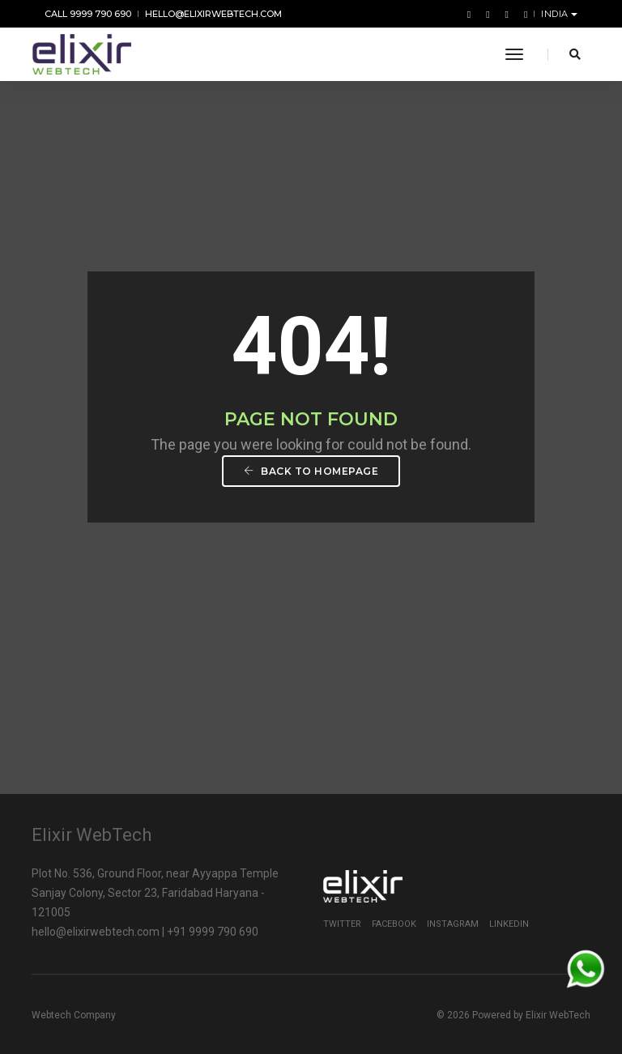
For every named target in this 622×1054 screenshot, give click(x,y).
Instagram (453, 924)
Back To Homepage (311, 471)
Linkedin (509, 924)
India (556, 13)
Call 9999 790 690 (88, 13)
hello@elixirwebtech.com (213, 13)
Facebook (394, 924)
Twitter (342, 924)
